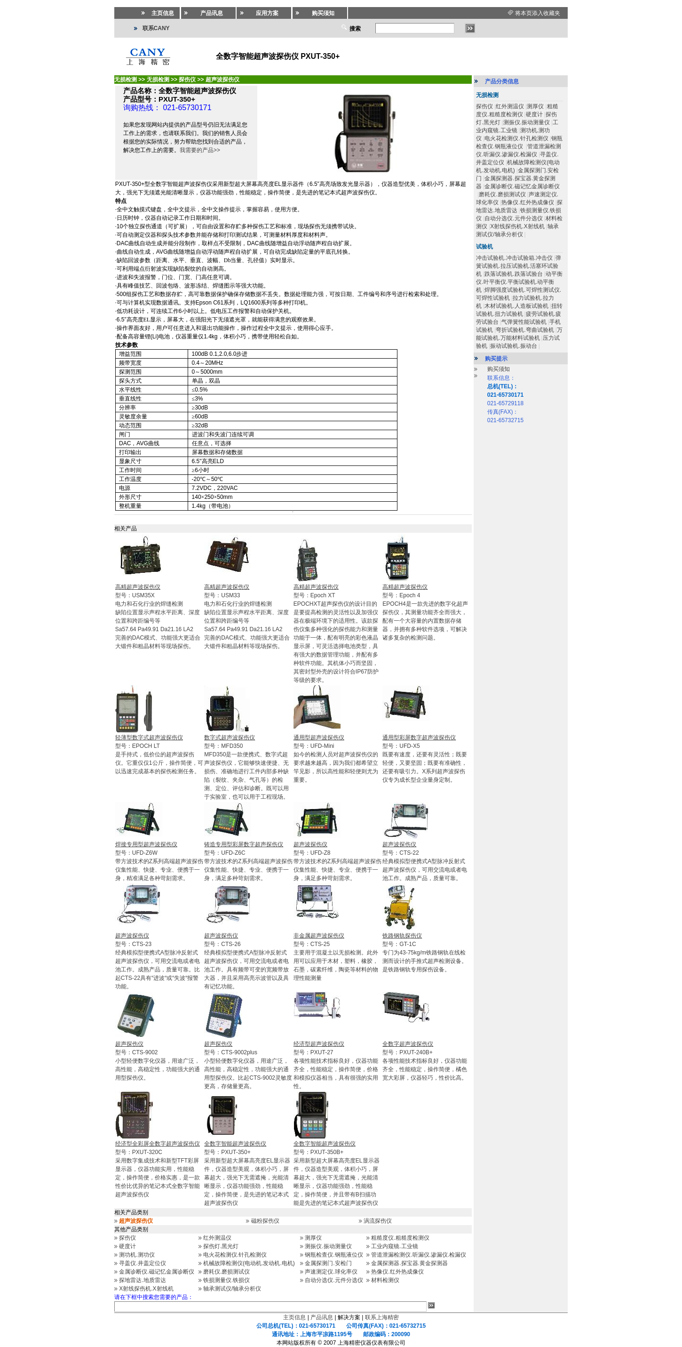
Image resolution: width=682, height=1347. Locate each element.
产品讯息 (321, 1317)
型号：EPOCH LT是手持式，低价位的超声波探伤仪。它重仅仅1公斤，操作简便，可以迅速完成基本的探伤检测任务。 (159, 754)
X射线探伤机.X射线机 (146, 1288)
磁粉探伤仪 (265, 1221)
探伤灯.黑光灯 (220, 1246)
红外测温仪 (217, 1238)
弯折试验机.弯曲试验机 (525, 330)
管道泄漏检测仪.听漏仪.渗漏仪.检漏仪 (418, 1254)
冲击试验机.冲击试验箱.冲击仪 (514, 258)
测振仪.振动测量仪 (328, 1246)
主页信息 (294, 1317)
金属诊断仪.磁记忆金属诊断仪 (156, 1271)
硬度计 (127, 1246)
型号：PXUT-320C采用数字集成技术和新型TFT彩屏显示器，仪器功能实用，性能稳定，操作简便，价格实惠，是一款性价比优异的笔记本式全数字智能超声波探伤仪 (157, 1169)
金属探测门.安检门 (328, 1263)
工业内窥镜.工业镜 (394, 1246)
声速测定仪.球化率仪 (331, 1271)
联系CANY (156, 28)
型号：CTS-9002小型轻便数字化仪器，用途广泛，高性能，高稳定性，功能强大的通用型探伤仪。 (157, 1061)
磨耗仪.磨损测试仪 (226, 1271)
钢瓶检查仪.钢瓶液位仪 (334, 1254)
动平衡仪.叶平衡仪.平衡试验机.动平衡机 (519, 282)
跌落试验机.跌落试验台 (513, 274)
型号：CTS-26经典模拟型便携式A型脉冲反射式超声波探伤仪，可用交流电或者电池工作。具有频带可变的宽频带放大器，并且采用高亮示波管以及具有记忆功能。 (246, 961)
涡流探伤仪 (378, 1221)
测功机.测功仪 (136, 1254)
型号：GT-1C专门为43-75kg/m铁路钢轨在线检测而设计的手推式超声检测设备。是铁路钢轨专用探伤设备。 (424, 952)
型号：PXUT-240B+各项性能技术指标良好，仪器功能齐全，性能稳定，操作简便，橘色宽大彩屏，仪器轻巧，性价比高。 (424, 1061)
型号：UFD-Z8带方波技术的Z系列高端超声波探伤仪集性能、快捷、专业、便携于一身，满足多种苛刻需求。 (337, 861)
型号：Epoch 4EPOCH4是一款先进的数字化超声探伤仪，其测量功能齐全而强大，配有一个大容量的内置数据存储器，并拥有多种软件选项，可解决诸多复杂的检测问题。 (425, 612)
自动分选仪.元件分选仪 (334, 1280)
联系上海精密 (382, 1317)
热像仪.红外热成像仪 (397, 1271)
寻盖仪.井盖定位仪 (142, 1263)
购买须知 (498, 369)
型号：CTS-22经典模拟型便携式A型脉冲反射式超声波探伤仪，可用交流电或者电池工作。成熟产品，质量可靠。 (424, 861)
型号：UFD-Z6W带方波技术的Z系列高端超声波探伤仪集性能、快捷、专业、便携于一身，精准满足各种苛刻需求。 (159, 861)
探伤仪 (127, 1238)
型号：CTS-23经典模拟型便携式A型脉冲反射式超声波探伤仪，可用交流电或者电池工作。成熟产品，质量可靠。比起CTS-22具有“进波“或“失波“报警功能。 (157, 961)
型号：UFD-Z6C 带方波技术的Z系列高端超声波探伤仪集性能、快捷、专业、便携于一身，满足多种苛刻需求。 (248, 861)
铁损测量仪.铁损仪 (226, 1280)
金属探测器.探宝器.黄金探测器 (409, 1263)
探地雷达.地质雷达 (142, 1280)
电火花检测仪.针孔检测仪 (235, 1254)
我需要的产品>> (200, 150)
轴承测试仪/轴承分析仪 (232, 1288)
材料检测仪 (385, 1280)
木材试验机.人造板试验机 (516, 306)
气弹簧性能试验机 (524, 322)
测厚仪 (313, 1238)
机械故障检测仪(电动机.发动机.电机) (249, 1263)
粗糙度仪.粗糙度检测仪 (400, 1238)
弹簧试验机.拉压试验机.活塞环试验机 (518, 266)
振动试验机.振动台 (513, 346)
